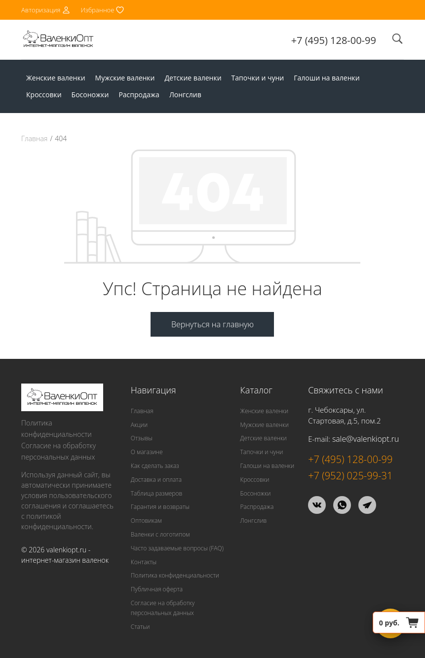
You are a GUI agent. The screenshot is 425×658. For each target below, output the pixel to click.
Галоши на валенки (326, 77)
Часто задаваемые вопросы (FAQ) (177, 548)
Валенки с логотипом (160, 534)
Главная (34, 138)
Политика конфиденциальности (56, 428)
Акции (139, 425)
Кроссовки (44, 94)
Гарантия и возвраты (160, 507)
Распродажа (138, 94)
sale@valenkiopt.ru (365, 438)
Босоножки (90, 94)
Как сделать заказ (155, 466)
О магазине (147, 452)
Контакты (143, 562)
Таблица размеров (157, 493)
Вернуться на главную (212, 324)
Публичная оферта (157, 589)
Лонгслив (185, 94)
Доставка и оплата (156, 479)
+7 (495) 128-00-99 (333, 40)
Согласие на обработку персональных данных (58, 451)
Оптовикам (146, 520)
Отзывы (142, 438)
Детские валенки (193, 77)
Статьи (140, 626)
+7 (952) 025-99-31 (350, 475)
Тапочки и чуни (258, 77)
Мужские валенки (125, 77)
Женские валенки (55, 77)
